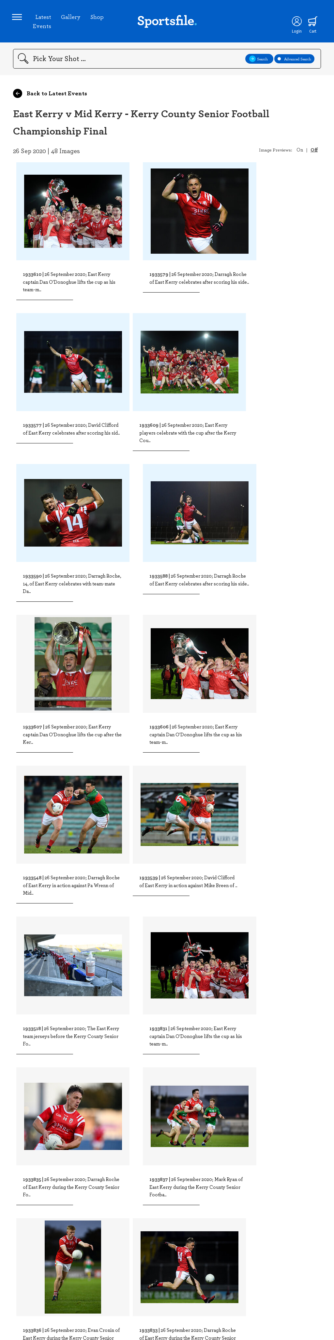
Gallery (72, 18)
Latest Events (43, 22)
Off (314, 151)
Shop (98, 18)
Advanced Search (294, 60)
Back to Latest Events (50, 95)
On (299, 151)
